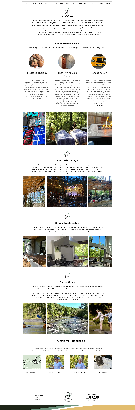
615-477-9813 (92, 400)
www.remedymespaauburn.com (37, 96)
